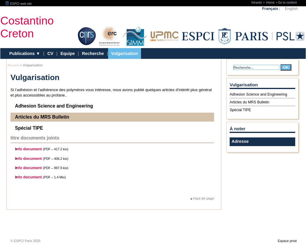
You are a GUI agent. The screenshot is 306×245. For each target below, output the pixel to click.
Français (270, 8)
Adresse (240, 141)
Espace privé (287, 241)
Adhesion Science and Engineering (54, 105)
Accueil (13, 65)
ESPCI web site (19, 3)
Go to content (287, 2)
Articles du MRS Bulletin (42, 117)
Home (270, 2)
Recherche (93, 53)
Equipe (67, 53)
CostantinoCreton (27, 27)
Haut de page (203, 198)
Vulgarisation (124, 53)
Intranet (257, 2)
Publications (22, 53)
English (291, 8)
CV (50, 53)
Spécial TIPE (29, 128)
